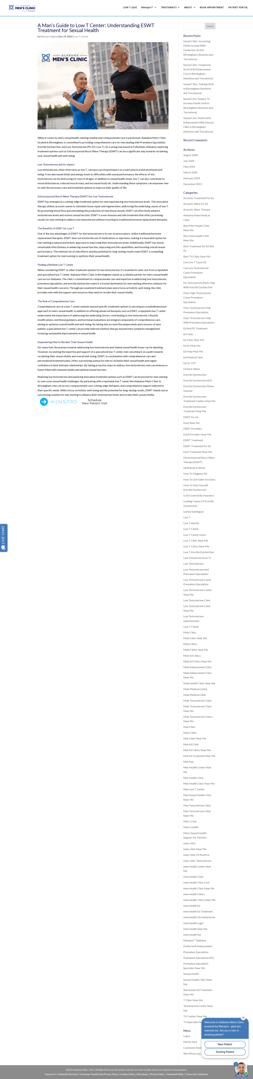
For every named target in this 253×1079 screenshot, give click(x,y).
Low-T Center (191, 626)
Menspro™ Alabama (194, 940)
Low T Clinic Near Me (195, 540)
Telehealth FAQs (174, 1074)
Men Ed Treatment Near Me (199, 755)
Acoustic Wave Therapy (196, 209)
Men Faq (188, 761)
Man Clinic (189, 726)
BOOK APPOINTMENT (212, 8)
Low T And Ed (191, 523)
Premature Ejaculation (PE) (198, 957)
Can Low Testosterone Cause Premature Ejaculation (196, 272)
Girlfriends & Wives (194, 467)
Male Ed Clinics (192, 655)
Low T (186, 517)
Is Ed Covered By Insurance (198, 495)
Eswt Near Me (191, 422)
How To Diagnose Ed (195, 473)
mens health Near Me (195, 928)
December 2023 (192, 184)
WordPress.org (192, 1053)
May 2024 (189, 166)
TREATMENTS (169, 8)
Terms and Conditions (196, 1074)
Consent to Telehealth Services (61, 1074)
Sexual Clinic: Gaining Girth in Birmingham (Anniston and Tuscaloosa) (198, 88)
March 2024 (190, 172)
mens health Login (193, 923)
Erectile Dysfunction (194, 374)
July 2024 (188, 160)
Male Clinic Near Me (195, 638)
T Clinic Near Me (193, 1000)
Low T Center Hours (194, 534)
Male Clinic (189, 632)
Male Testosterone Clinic (197, 700)
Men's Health (190, 827)
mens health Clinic (193, 876)
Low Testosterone (193, 563)
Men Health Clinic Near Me (198, 783)
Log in (186, 1036)
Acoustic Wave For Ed (195, 203)
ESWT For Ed (190, 417)
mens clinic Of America (196, 854)
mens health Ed (191, 905)
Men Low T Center (193, 789)
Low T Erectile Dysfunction (198, 552)
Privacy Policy (157, 1074)
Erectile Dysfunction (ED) (197, 380)
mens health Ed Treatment (198, 911)
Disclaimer (142, 1074)
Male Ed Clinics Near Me (197, 661)
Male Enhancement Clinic (197, 667)
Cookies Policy (127, 1074)
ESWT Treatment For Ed (197, 446)
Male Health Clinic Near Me (199, 683)
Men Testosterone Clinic (197, 805)
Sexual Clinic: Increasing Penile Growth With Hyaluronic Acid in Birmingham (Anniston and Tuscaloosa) (198, 50)
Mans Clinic (190, 732)
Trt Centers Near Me (195, 1016)
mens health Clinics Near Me (199, 899)
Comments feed (192, 1047)
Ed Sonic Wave (191, 368)
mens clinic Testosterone (197, 860)
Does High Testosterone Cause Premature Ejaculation (197, 297)
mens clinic (189, 843)
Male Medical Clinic (194, 694)
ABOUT (188, 8)
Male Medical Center (195, 689)
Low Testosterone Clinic (197, 600)
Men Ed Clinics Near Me (197, 750)
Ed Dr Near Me (191, 345)
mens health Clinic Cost (196, 882)
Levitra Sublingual (193, 511)
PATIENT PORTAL (238, 8)
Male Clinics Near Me (195, 649)
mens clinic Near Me (194, 849)
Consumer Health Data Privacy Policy (99, 1074)
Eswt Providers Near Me (197, 434)
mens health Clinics (194, 894)
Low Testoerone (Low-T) (197, 557)
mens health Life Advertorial (199, 917)
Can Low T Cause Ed (194, 262)
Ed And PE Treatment (195, 328)
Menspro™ (147, 8)
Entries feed (190, 1041)
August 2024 (190, 155)
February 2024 (191, 178)
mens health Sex (192, 934)
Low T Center (81, 36)
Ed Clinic (188, 334)
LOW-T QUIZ (130, 8)
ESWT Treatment (193, 440)
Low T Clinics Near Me (196, 546)
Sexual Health (191, 973)
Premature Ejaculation (195, 952)
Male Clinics (190, 643)
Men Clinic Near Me (194, 738)
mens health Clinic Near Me (198, 888)
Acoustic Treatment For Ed (198, 198)
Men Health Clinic (193, 777)
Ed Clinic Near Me (193, 339)
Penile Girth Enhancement (197, 946)
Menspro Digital (49, 36)
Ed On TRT (189, 363)
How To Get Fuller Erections (199, 479)
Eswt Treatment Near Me (197, 451)
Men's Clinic (190, 821)
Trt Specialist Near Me (196, 1022)
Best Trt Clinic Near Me (196, 256)
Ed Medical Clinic (193, 357)
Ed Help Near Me (193, 351)
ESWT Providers (192, 428)
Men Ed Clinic (191, 744)
